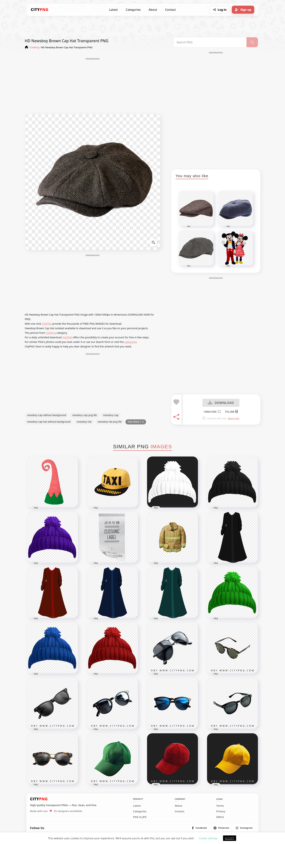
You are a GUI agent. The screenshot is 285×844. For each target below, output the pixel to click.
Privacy (220, 811)
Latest (113, 10)
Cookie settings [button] (208, 838)
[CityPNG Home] (40, 9)
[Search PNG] (210, 42)
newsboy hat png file (110, 421)
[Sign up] (243, 10)
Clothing (51, 333)
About (153, 10)
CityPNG (47, 323)
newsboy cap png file (84, 415)
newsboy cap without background (46, 415)
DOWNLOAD (221, 403)
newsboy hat (84, 421)
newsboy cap (111, 415)
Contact (170, 10)
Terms (220, 805)
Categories (133, 10)
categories (130, 342)
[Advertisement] (92, 85)
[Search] (252, 42)
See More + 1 (136, 421)
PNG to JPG (140, 817)
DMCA (220, 817)
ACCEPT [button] (229, 838)
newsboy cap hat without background (49, 421)
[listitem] (199, 828)
